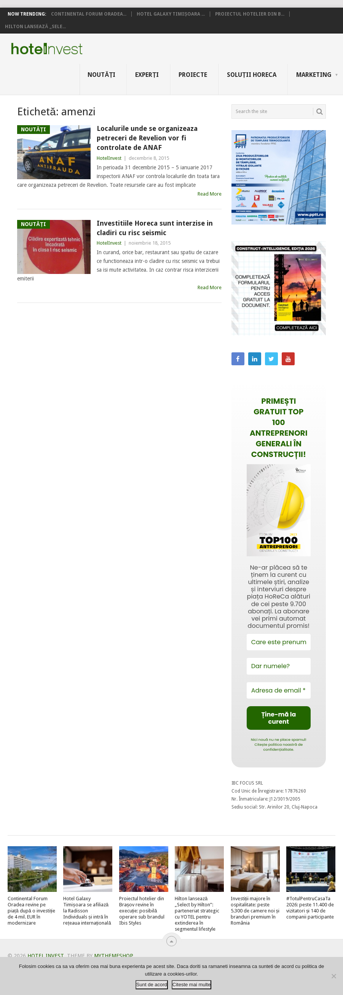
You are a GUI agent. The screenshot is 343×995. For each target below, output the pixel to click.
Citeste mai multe (191, 984)
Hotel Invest (47, 48)
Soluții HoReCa (251, 74)
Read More (210, 194)
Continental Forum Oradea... (88, 14)
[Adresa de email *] (279, 690)
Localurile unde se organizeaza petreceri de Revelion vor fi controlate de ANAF (147, 137)
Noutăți (101, 74)
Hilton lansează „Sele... (35, 26)
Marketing (314, 74)
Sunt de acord (151, 984)
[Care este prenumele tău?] (279, 642)
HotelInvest (109, 158)
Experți (147, 74)
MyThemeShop (113, 956)
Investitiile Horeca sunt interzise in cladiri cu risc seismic (155, 228)
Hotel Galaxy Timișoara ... (171, 14)
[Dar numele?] (279, 666)
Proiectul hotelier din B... (249, 14)
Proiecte (193, 74)
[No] (333, 976)
